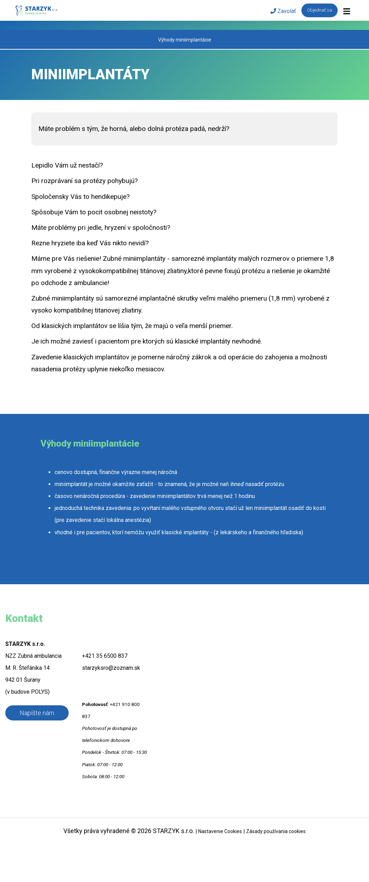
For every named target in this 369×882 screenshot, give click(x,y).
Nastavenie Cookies (220, 831)
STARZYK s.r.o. (173, 830)
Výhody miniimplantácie (184, 40)
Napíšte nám (37, 713)
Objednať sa (319, 10)
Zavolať (283, 11)
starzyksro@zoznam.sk (111, 667)
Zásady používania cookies (276, 831)
